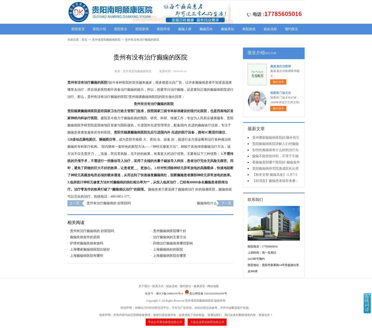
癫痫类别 (227, 29)
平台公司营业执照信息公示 (165, 322)
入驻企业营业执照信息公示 (207, 322)
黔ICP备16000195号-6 (169, 293)
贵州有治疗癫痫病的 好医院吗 (109, 203)
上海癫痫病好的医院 (168, 249)
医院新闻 (142, 29)
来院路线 (249, 29)
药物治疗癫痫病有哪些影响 (173, 243)
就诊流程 (270, 29)
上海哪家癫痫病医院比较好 (90, 249)
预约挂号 (278, 82)
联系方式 (158, 286)
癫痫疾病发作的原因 (85, 237)
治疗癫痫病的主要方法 (169, 237)
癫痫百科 (206, 29)
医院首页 (78, 29)
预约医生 (291, 29)
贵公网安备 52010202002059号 (206, 293)
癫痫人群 (184, 29)
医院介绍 (99, 29)
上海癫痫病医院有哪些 (86, 255)
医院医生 (120, 29)
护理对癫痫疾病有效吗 (86, 243)
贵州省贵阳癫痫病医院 (106, 39)
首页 (84, 39)
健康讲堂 (199, 286)
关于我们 (144, 286)
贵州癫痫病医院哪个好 (169, 231)
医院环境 (163, 29)
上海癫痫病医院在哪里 (169, 255)
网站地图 (213, 286)
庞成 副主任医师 (280, 66)
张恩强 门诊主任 (280, 93)
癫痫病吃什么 (207, 203)
